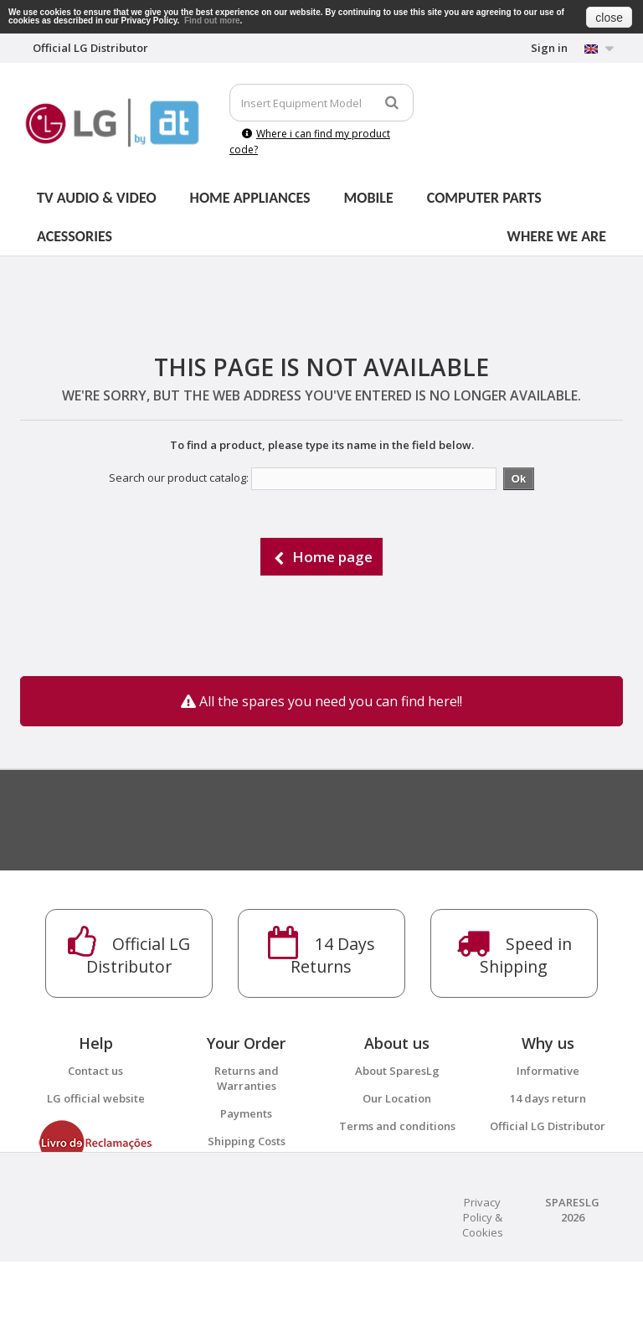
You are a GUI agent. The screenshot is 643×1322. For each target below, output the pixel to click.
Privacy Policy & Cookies (482, 1277)
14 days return (548, 1098)
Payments (246, 1113)
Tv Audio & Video (97, 197)
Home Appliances (250, 197)
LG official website (96, 1098)
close (609, 17)
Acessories (74, 236)
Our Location (397, 1098)
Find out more (212, 20)
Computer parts (484, 197)
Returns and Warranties (246, 1078)
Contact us (95, 1070)
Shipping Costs (246, 1141)
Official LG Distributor (547, 1126)
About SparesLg (397, 1070)
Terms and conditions (397, 1126)
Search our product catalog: (179, 477)
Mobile (369, 197)
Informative (548, 1070)
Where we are (556, 236)
